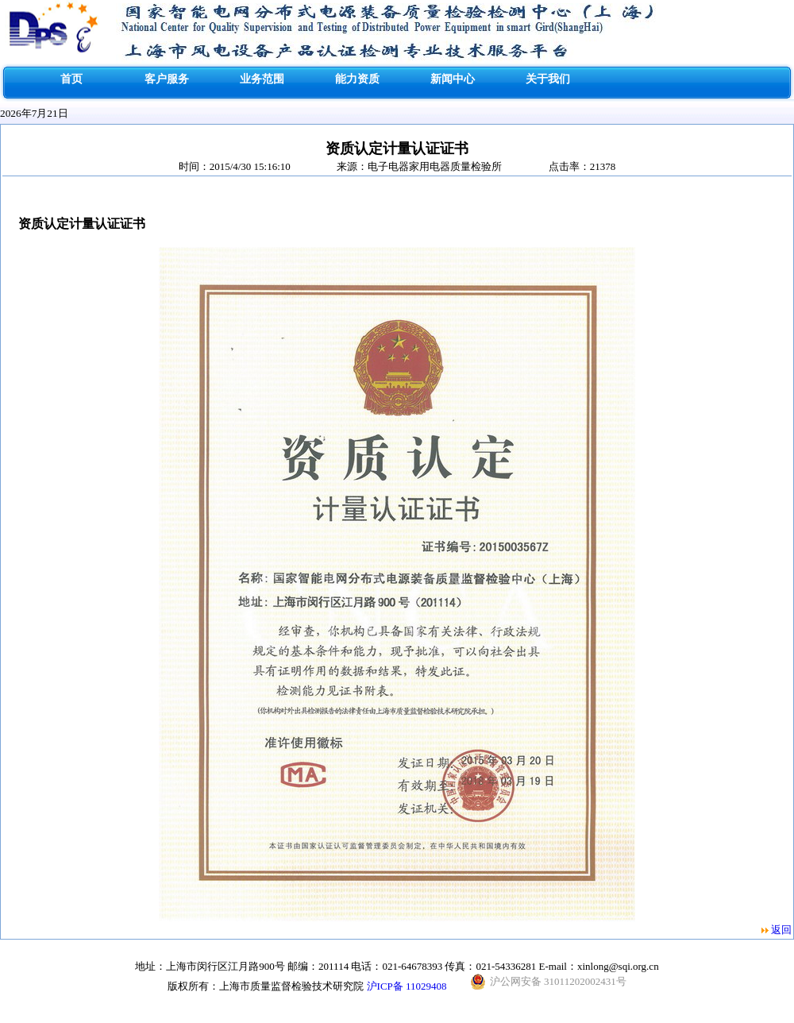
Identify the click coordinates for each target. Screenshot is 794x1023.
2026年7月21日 (34, 113)
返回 (781, 930)
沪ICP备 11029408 (407, 986)
